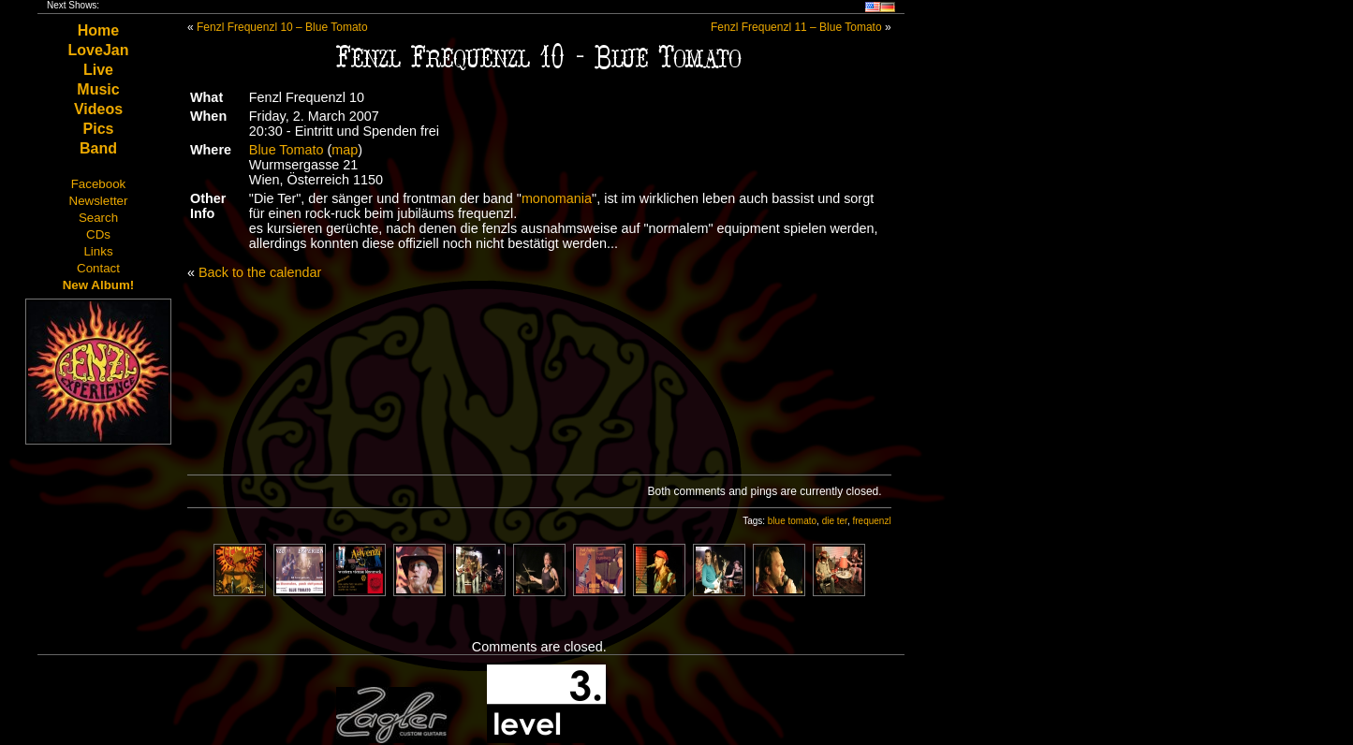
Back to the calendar (260, 272)
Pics (98, 129)
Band (98, 148)
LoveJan (98, 50)
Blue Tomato (286, 149)
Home (98, 30)
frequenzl (871, 521)
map (344, 149)
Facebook (98, 184)
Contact (98, 268)
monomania (557, 198)
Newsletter (98, 201)
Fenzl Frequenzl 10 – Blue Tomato (282, 27)
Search (98, 218)
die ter (834, 521)
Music (98, 89)
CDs (98, 234)
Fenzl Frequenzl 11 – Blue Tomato (796, 27)
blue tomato (792, 521)
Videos (98, 109)
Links (97, 251)
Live (98, 70)
